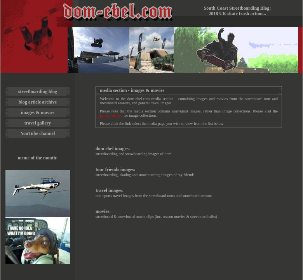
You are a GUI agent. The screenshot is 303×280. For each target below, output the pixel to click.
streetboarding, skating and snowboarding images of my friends (145, 175)
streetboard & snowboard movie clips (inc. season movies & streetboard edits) (156, 216)
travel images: (110, 190)
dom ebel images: (113, 148)
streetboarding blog (37, 91)
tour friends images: (116, 169)
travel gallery (37, 123)
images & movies (38, 112)
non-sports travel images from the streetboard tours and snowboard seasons (154, 196)
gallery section (111, 115)
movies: (103, 211)
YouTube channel (38, 133)
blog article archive (38, 102)
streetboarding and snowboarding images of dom (133, 154)
